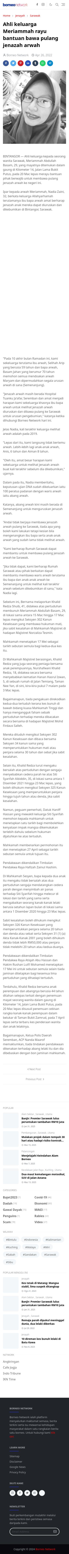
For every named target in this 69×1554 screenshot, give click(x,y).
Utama (48, 1114)
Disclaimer (16, 1461)
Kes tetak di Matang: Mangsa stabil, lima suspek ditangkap (40, 1284)
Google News (18, 1467)
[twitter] (27, 1493)
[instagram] (43, 4)
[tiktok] (42, 1493)
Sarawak (40, 1114)
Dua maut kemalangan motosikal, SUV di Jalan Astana (43, 1175)
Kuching (49, 1170)
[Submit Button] (55, 1531)
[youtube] (35, 1493)
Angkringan (11, 1362)
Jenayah (25, 1278)
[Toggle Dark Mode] (51, 4)
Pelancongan (28, 1151)
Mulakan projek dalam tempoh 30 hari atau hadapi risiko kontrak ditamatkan (43, 1140)
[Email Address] (30, 1531)
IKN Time (9, 1379)
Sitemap (15, 1456)
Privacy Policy (18, 1472)
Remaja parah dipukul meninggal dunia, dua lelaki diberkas (43, 1321)
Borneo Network (45, 1549)
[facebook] (37, 4)
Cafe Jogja (10, 1367)
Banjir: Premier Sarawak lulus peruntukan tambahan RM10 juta (43, 1120)
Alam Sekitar (28, 1114)
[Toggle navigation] (63, 4)
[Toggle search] (57, 4)
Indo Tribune (12, 1373)
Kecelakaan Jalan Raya (33, 1170)
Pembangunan (29, 1132)
